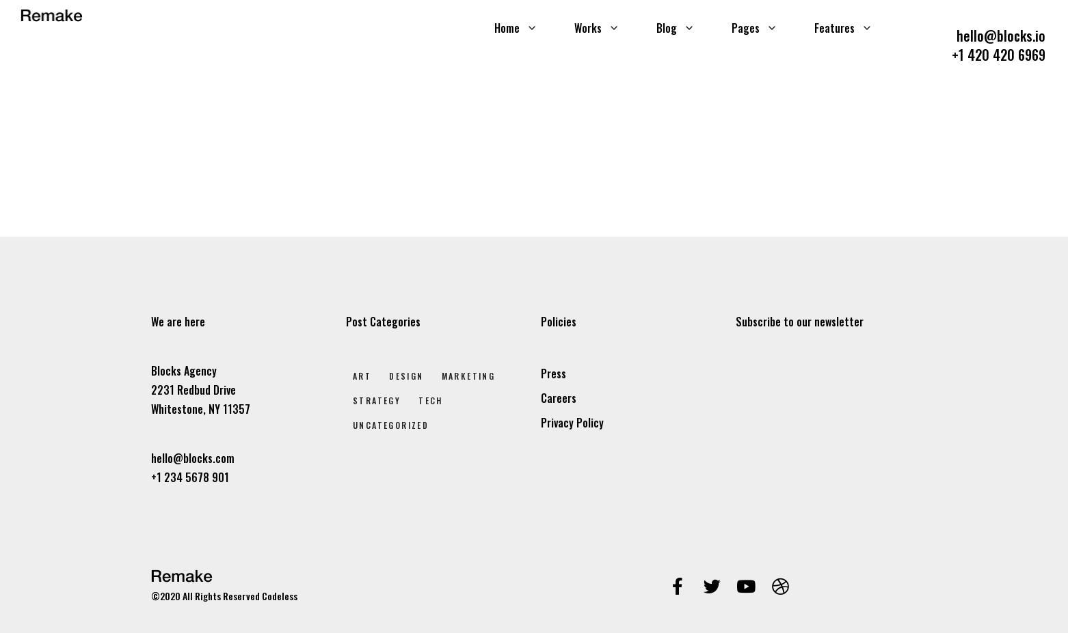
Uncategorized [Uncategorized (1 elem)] (391, 425)
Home (515, 28)
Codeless (279, 596)
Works (596, 28)
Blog (675, 28)
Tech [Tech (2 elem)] (430, 400)
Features (843, 28)
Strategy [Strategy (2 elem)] (377, 400)
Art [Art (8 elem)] (362, 376)
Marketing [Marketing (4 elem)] (469, 376)
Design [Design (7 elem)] (406, 376)
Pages (754, 28)
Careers (558, 398)
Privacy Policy (572, 422)
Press (553, 373)
